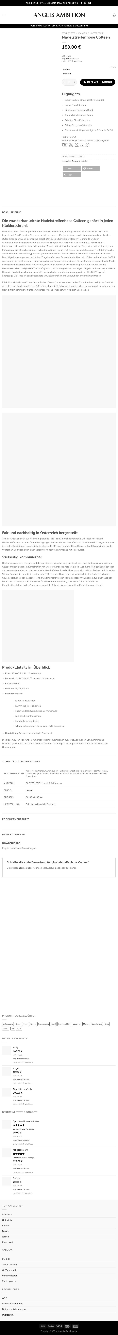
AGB (4, 1298)
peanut (29, 790)
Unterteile (96, 33)
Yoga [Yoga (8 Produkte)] (19, 1028)
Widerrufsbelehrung (12, 1303)
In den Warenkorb (97, 82)
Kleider (6, 1225)
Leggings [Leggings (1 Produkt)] (77, 1024)
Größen (67, 74)
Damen (82, 33)
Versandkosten (72, 58)
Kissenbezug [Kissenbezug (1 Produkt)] (43, 1024)
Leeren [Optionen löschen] (113, 67)
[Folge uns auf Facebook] (81, 3)
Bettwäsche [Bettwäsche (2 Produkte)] (8, 1024)
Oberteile (7, 1214)
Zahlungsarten (9, 1281)
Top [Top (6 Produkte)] (12, 1028)
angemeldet (23, 867)
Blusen (5, 1231)
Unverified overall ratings (23, 1129)
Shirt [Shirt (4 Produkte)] (107, 1024)
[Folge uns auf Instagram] (85, 3)
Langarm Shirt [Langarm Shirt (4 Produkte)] (64, 1024)
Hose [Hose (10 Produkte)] (25, 1024)
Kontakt (6, 1259)
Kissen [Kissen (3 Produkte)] (33, 1024)
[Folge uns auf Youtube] (89, 3)
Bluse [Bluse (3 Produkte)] (18, 1024)
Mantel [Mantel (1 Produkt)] (86, 1024)
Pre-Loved (7, 1242)
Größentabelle (9, 1270)
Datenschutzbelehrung (14, 1309)
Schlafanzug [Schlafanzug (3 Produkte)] (97, 1024)
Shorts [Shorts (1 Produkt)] (6, 1028)
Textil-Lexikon (9, 1264)
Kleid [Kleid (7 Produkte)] (53, 1024)
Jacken (5, 1236)
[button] (72, 168)
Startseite (68, 33)
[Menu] (4, 14)
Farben (66, 70)
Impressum (8, 1314)
